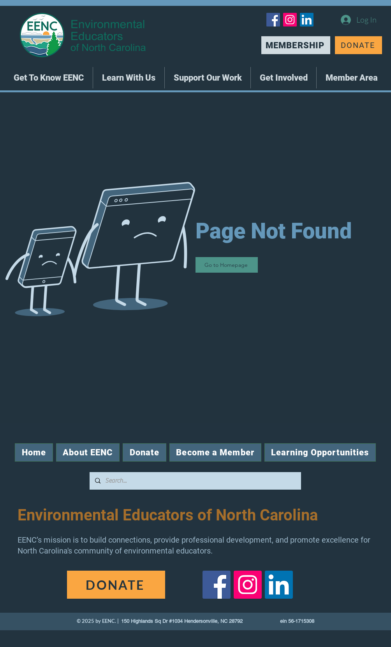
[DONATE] (358, 45)
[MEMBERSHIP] (295, 45)
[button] (49, 77)
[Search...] (195, 481)
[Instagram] (290, 19)
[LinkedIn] (307, 19)
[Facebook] (273, 19)
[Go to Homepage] (227, 265)
